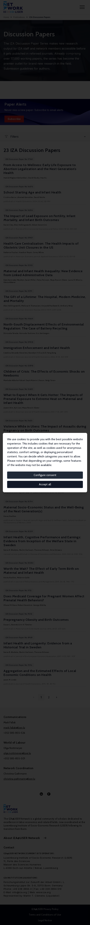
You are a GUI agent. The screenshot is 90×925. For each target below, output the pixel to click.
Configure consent (45, 475)
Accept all (45, 484)
